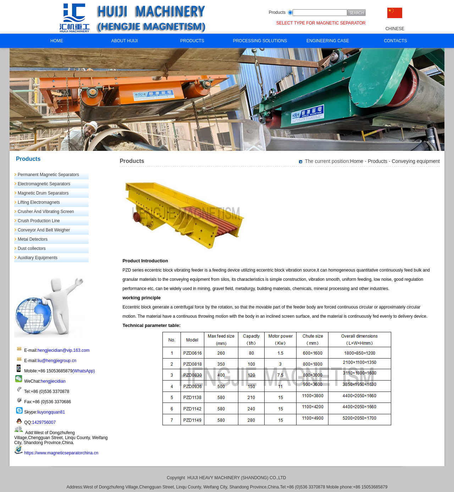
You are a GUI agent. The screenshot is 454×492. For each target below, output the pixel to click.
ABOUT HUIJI (124, 40)
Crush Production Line (39, 220)
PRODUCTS (192, 40)
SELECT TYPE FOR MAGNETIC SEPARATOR (321, 23)
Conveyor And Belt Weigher (44, 230)
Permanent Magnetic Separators (48, 174)
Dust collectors (32, 248)
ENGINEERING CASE (327, 40)
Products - (380, 161)
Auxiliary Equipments (37, 257)
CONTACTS (395, 40)
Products (277, 12)
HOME (56, 40)
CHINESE (395, 28)
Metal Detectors (33, 239)
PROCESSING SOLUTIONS (260, 40)
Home (356, 161)
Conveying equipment (416, 161)
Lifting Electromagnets (39, 202)
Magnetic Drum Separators (43, 193)
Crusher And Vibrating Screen (46, 211)
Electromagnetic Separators (44, 183)
